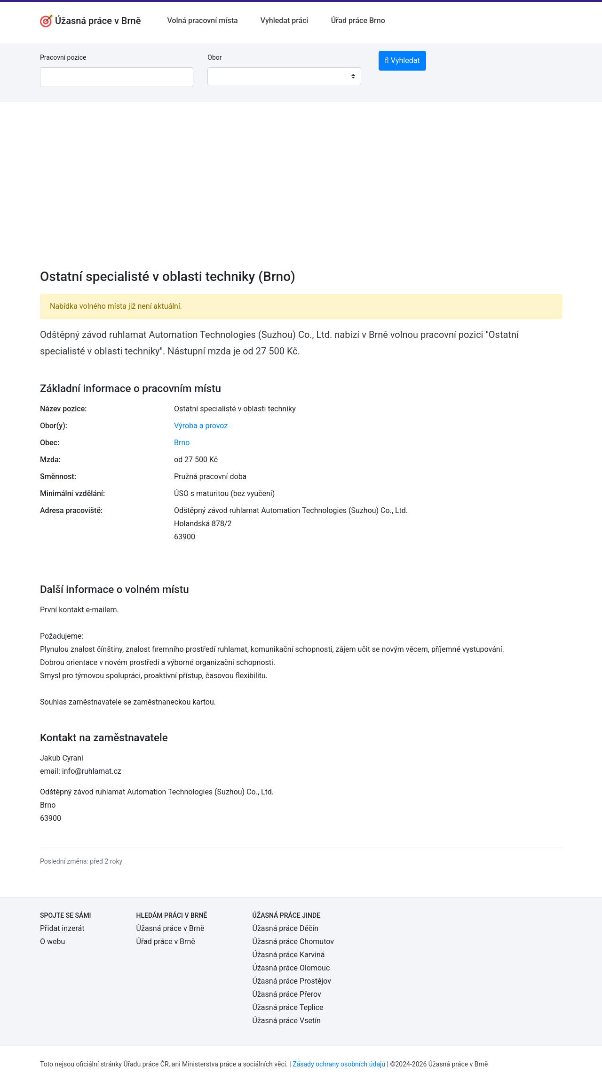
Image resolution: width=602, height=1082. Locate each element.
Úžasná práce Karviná (289, 954)
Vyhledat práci (285, 20)
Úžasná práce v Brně (170, 928)
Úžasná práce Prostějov (292, 981)
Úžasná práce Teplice (288, 1007)
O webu (52, 941)
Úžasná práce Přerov (287, 994)
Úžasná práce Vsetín (287, 1020)
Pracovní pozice (63, 57)
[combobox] (284, 76)
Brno (182, 442)
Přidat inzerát (62, 928)
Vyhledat (402, 60)
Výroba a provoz (201, 425)
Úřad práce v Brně (165, 941)
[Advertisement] (301, 191)
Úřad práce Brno (358, 20)
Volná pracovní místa (202, 20)
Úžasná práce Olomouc (291, 967)
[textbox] (227, 76)
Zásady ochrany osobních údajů (339, 1064)
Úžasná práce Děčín (286, 928)
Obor (214, 57)
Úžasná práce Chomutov (293, 941)
